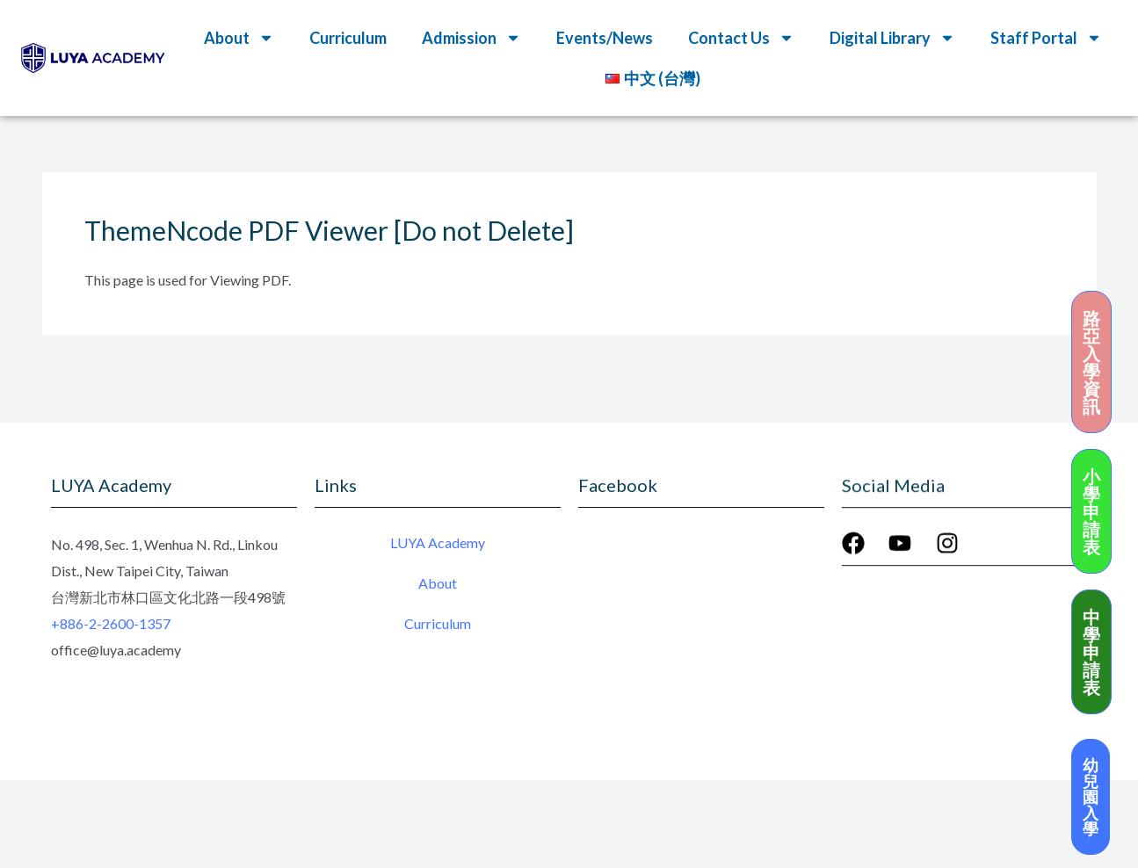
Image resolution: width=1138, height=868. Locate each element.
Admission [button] (471, 37)
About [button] (239, 37)
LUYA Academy (437, 544)
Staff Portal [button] (1046, 37)
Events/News (604, 37)
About (437, 584)
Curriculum (348, 37)
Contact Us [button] (741, 37)
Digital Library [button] (892, 37)
